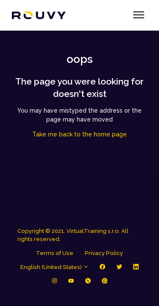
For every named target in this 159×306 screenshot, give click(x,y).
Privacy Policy (104, 253)
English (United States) (54, 267)
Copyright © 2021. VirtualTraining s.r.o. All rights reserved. (72, 235)
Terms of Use (54, 253)
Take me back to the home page (79, 134)
